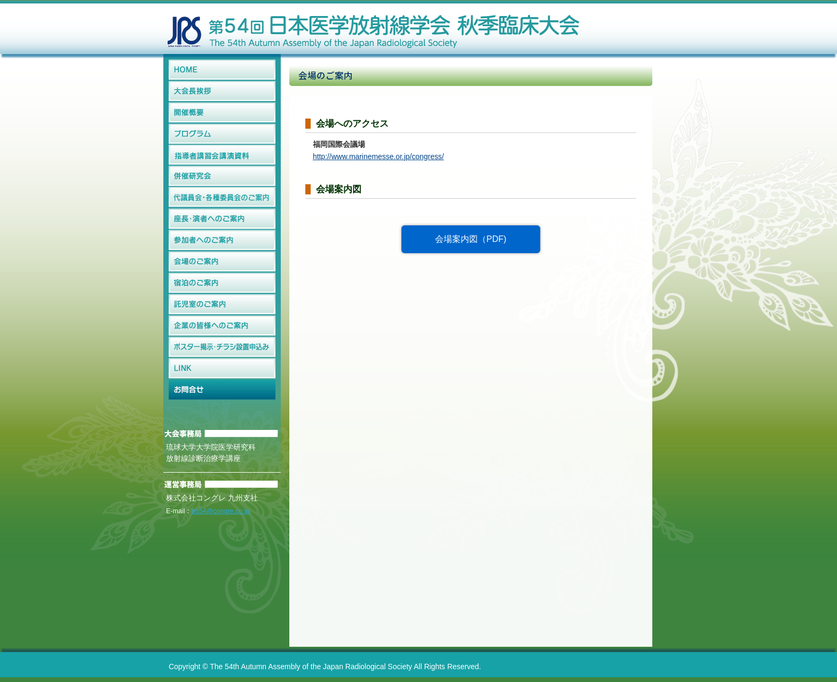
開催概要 (222, 112)
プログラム (222, 134)
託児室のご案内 (222, 304)
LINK (222, 368)
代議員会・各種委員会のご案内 (222, 197)
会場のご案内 (222, 261)
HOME (222, 70)
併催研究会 (222, 176)
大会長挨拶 (222, 91)
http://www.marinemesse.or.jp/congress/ (378, 156)
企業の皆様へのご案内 (222, 325)
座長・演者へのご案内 (222, 219)
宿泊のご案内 (222, 283)
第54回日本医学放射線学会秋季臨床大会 (373, 26)
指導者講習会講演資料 (222, 155)
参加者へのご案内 (222, 240)
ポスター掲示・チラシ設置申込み (222, 347)
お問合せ (222, 390)
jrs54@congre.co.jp (220, 511)
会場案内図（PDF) (470, 239)
